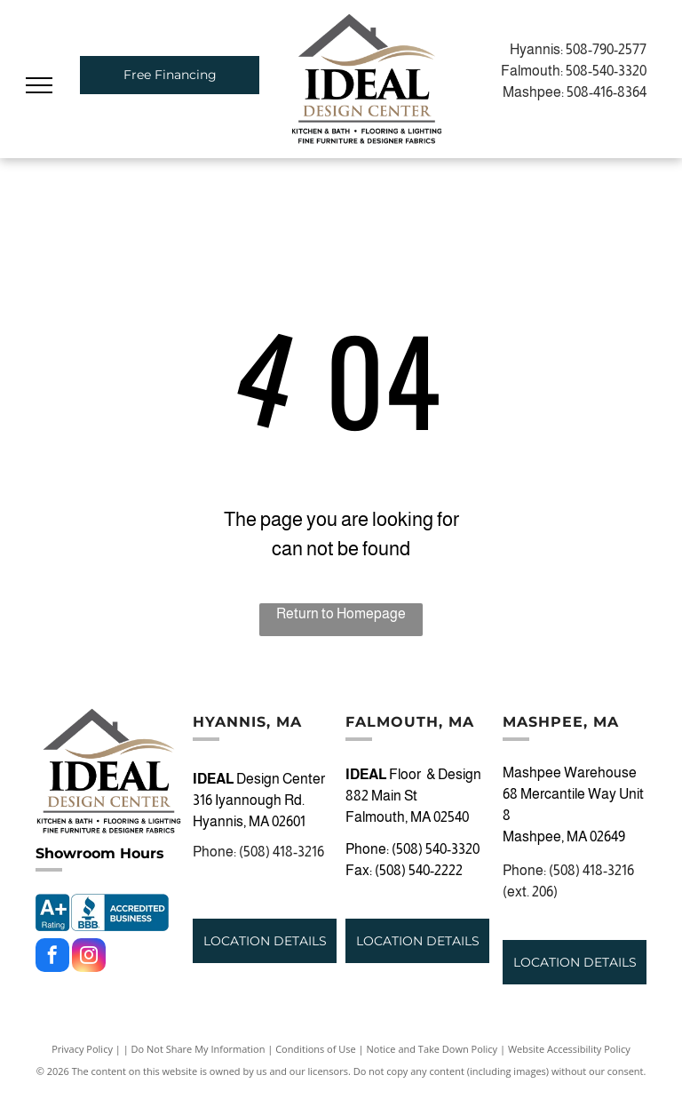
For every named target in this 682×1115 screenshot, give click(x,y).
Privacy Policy (82, 1048)
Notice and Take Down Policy (432, 1048)
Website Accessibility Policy (569, 1048)
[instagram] (89, 957)
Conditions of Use (315, 1048)
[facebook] (52, 957)
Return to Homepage (341, 613)
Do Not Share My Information (198, 1048)
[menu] (39, 85)
